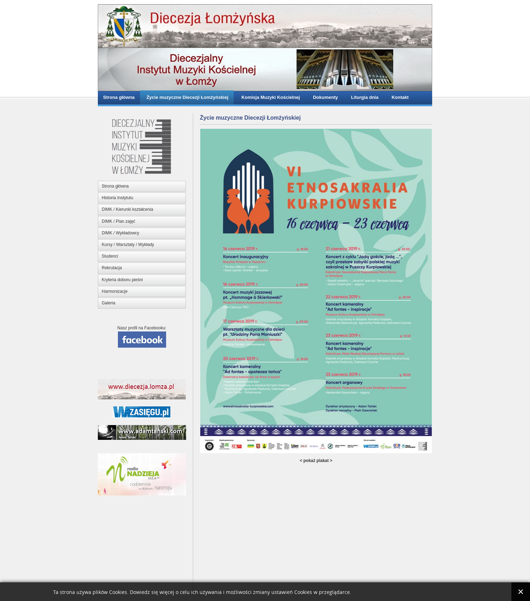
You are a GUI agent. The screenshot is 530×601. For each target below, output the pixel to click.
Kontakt (399, 97)
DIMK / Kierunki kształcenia (127, 209)
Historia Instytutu (117, 197)
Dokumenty (324, 97)
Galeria (108, 302)
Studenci (110, 256)
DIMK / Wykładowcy (120, 232)
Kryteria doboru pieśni (122, 279)
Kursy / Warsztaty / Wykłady (128, 244)
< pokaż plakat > (316, 460)
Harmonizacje (114, 291)
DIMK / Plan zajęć (118, 221)
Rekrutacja (112, 267)
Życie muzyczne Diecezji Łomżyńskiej (186, 97)
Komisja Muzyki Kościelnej (269, 97)
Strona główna (119, 97)
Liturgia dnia (363, 97)
